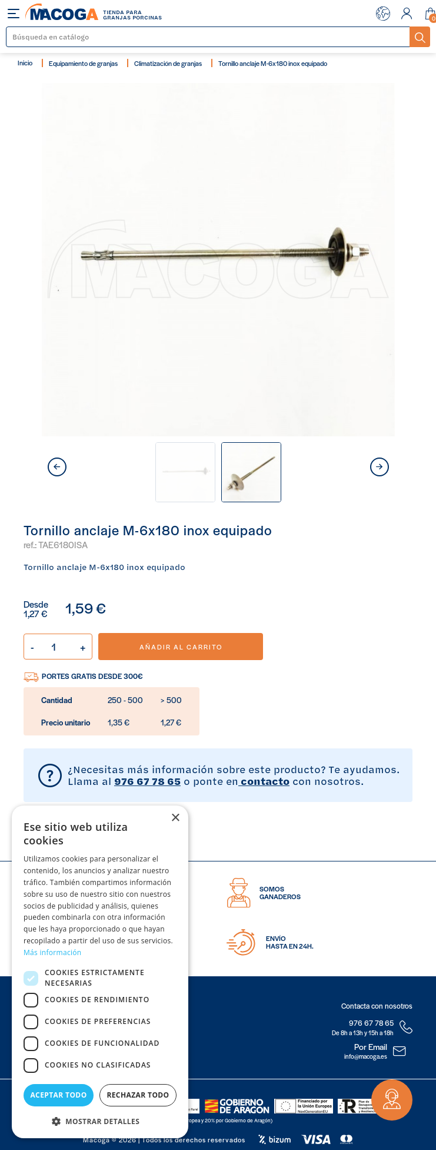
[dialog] (100, 972)
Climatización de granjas (168, 63)
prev (57, 467)
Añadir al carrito (180, 646)
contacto (263, 781)
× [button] (175, 818)
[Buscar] (208, 36)
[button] (100, 1120)
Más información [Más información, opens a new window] (52, 952)
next (379, 467)
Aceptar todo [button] (58, 1095)
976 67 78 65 (147, 781)
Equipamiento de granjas (83, 63)
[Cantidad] (58, 646)
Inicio (25, 62)
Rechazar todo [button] (137, 1095)
